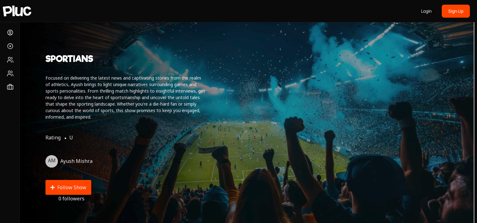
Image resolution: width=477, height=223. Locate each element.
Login (426, 11)
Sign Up (455, 11)
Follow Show (68, 187)
